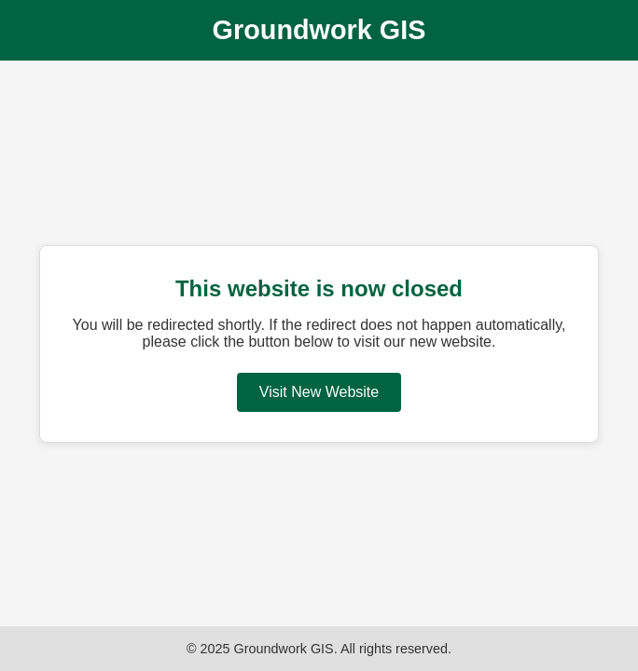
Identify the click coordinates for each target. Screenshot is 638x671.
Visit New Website (319, 392)
